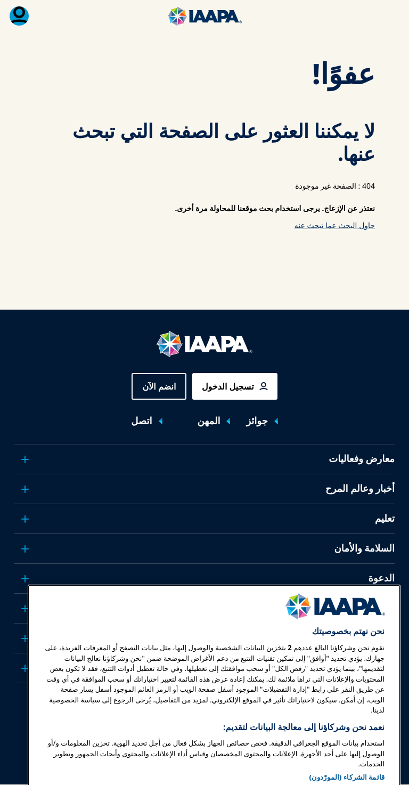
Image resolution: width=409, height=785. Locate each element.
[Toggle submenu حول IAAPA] (25, 638)
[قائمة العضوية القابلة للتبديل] (19, 16)
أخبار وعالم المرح (360, 488)
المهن (209, 421)
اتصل (141, 421)
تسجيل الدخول (228, 386)
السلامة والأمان (364, 548)
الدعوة (382, 578)
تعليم (385, 518)
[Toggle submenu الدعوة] (25, 578)
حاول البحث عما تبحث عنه (335, 226)
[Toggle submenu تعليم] (25, 519)
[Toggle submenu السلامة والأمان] (25, 549)
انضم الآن (159, 386)
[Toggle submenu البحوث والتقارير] (25, 608)
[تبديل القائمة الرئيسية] (389, 16)
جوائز (256, 421)
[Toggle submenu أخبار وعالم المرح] (25, 489)
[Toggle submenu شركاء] (25, 668)
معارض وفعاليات (362, 458)
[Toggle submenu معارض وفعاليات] (25, 459)
